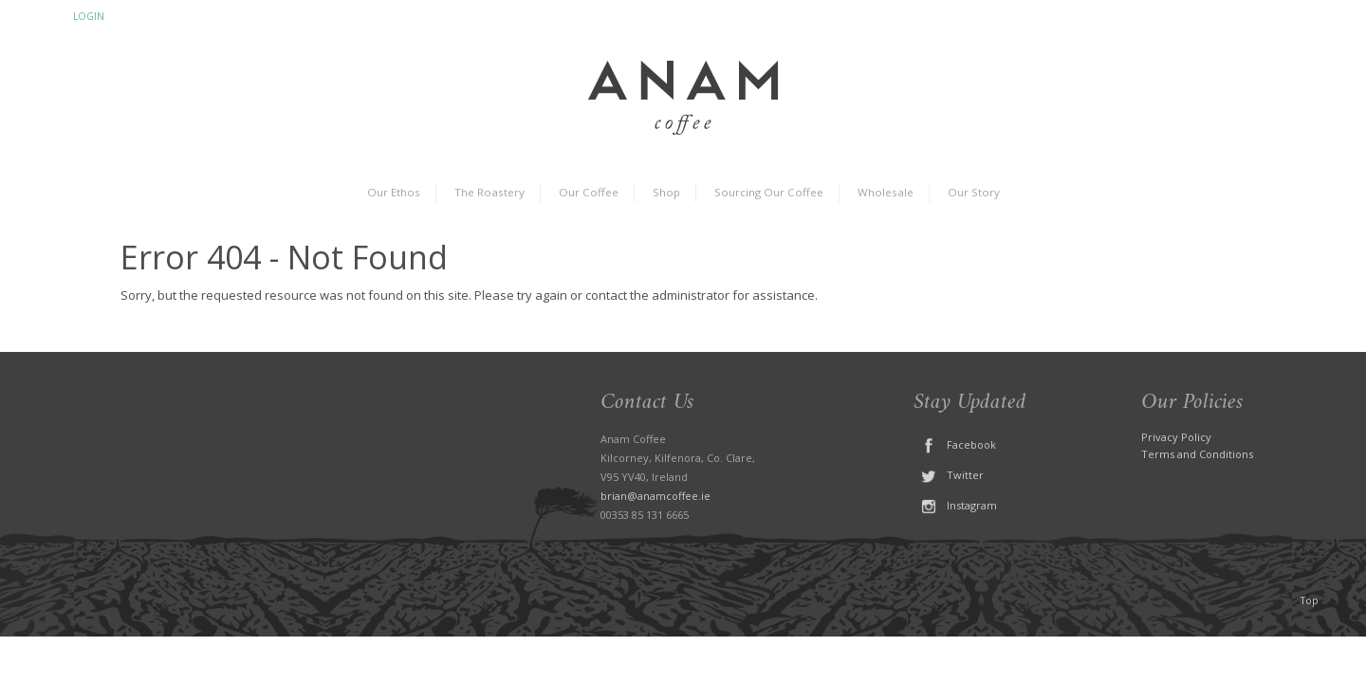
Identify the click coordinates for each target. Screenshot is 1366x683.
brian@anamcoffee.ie (655, 496)
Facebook (955, 444)
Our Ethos (393, 192)
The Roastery (489, 192)
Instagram (955, 505)
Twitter (949, 475)
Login (88, 16)
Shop (666, 192)
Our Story (974, 192)
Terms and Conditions (1197, 454)
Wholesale (886, 192)
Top (1310, 600)
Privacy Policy (1176, 437)
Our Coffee (588, 192)
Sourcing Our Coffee (768, 192)
